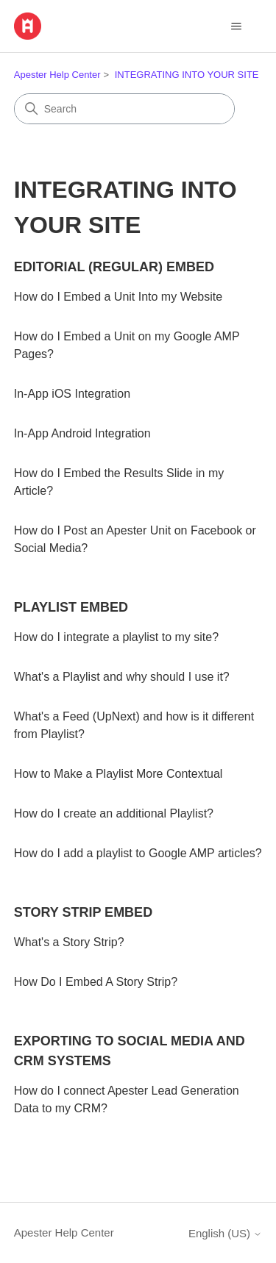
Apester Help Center (57, 74)
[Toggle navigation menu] (236, 26)
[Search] (124, 109)
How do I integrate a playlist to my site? (116, 637)
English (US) (225, 1233)
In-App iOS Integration (72, 393)
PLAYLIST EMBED (71, 607)
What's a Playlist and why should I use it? (122, 676)
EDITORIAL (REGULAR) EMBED (114, 267)
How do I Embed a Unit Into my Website (118, 296)
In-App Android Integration (82, 433)
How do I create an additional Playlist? (113, 813)
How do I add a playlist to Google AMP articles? (138, 853)
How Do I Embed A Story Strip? (95, 982)
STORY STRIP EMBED (83, 912)
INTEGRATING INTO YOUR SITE (187, 74)
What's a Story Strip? (69, 942)
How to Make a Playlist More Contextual (118, 774)
